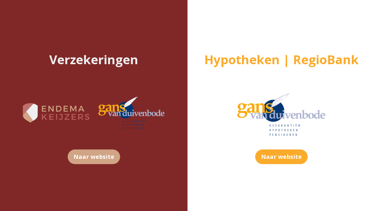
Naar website (94, 157)
